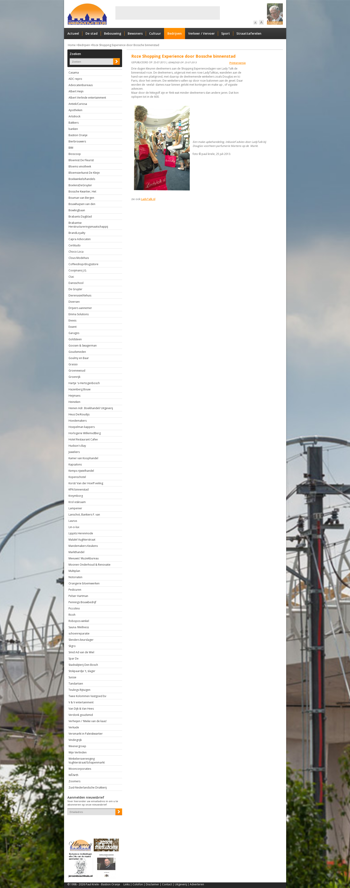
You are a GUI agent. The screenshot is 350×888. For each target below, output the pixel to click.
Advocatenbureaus (81, 85)
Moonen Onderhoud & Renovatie (89, 565)
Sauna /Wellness (79, 627)
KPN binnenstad (79, 489)
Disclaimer (152, 884)
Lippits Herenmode (81, 533)
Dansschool (76, 283)
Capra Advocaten (80, 239)
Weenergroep (77, 746)
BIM (71, 148)
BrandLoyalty (77, 233)
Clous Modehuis (79, 258)
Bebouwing (112, 33)
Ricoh (72, 615)
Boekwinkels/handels (82, 179)
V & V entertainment (81, 702)
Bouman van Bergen (81, 198)
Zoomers (74, 781)
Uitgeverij (181, 884)
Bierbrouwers (77, 141)
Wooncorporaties (80, 769)
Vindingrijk (75, 740)
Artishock (74, 116)
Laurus (73, 521)
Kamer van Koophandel (83, 458)
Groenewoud (77, 370)
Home (72, 45)
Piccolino (74, 608)
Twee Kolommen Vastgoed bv (87, 696)
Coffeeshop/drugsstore (83, 264)
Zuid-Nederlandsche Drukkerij (88, 787)
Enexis (72, 320)
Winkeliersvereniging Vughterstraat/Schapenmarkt (87, 760)
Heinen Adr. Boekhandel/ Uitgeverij (91, 408)
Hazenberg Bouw (79, 389)
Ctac (71, 277)
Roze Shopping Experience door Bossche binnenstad (125, 45)
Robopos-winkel (79, 621)
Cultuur (155, 33)
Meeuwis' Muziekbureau (84, 558)
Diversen (74, 302)
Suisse (72, 677)
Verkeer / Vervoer (201, 33)
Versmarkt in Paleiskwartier (86, 734)
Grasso (73, 364)
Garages (74, 333)
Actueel (73, 33)
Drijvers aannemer (80, 308)
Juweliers (74, 452)
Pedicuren (75, 590)
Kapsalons (75, 464)
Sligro (72, 646)
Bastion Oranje (78, 135)
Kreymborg (76, 496)
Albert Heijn (76, 91)
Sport (225, 33)
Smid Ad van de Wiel (81, 652)
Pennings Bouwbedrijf (82, 602)
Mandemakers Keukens (83, 546)
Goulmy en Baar (79, 358)
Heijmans (74, 395)
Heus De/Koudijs (79, 414)
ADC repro (75, 79)
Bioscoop (75, 154)
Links (126, 884)
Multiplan (74, 571)
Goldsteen (75, 339)
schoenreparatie (79, 633)
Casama (74, 72)
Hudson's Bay (77, 446)
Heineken (74, 402)
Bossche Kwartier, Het (82, 191)
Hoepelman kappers (82, 427)
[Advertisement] (167, 13)
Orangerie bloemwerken (84, 583)
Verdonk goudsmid (81, 715)
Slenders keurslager (81, 640)
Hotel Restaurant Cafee (83, 439)
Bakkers (74, 123)
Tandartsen (76, 683)
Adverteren (197, 884)
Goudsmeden (77, 352)
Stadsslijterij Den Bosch (83, 665)
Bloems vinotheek (80, 166)
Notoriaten (75, 577)
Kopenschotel (77, 477)
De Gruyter (75, 289)
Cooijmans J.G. (78, 270)
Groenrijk (74, 377)
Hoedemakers (78, 421)
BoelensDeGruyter (80, 185)
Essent (73, 327)
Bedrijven (174, 33)
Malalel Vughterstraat (82, 539)
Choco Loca (76, 252)
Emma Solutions (79, 314)
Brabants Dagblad (80, 216)
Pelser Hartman (78, 596)
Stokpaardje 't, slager (82, 671)
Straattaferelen (248, 33)
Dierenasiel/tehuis (80, 295)
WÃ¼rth (73, 775)
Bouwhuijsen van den (82, 204)
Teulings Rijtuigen (79, 690)
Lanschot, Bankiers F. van (84, 514)
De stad (91, 33)
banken (73, 129)
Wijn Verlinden (78, 752)
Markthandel (76, 552)
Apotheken (75, 110)
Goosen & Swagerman (83, 345)
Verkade (74, 727)
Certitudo (75, 245)
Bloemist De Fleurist (81, 160)
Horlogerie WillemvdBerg (85, 433)
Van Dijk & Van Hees (81, 708)
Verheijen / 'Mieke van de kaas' (88, 721)
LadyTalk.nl (148, 199)
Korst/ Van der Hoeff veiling (86, 483)
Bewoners (135, 33)
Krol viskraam (77, 502)
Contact (167, 884)
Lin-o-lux (74, 527)
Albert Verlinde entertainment (87, 97)
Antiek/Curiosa (78, 104)
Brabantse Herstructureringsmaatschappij (88, 224)
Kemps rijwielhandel (81, 471)
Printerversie (237, 63)
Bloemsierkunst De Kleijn (84, 173)
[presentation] (93, 823)
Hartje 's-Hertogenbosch (84, 383)
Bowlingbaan (77, 210)
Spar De (74, 658)
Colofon (138, 884)
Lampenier (75, 508)
